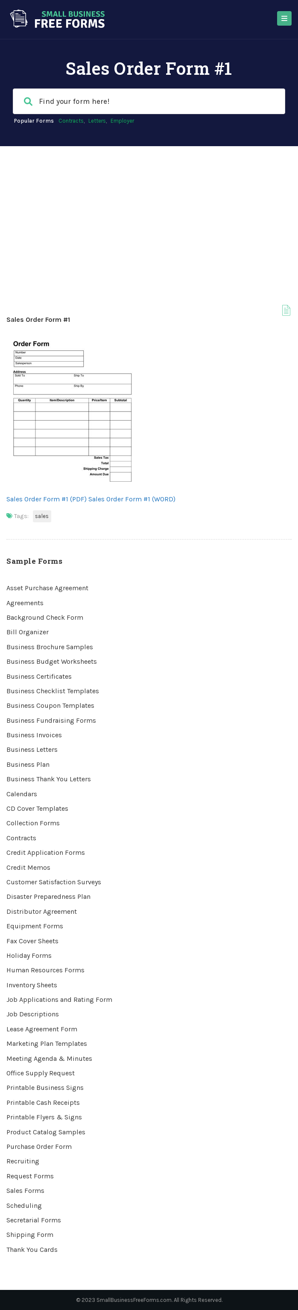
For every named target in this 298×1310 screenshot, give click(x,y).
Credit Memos (28, 867)
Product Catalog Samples (45, 1132)
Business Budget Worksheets (51, 661)
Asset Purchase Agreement (47, 588)
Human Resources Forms (45, 970)
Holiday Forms (29, 955)
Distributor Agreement (41, 911)
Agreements (25, 603)
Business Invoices (34, 735)
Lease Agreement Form (41, 1029)
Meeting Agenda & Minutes (49, 1058)
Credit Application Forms (45, 852)
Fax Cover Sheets (32, 941)
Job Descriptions (32, 1014)
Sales (42, 516)
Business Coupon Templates (50, 705)
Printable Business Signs (45, 1087)
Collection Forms (33, 823)
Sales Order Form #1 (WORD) (131, 499)
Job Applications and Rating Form (59, 999)
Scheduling (24, 1205)
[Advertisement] (149, 210)
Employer (122, 121)
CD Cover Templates (37, 808)
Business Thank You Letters (48, 779)
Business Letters (32, 749)
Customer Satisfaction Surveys (53, 882)
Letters (97, 121)
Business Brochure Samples (49, 647)
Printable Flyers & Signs (44, 1117)
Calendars (21, 794)
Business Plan (28, 764)
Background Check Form (44, 617)
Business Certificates (39, 676)
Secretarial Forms (33, 1220)
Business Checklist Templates (52, 691)
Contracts (71, 121)
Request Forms (30, 1176)
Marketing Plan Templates (46, 1043)
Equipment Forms (34, 926)
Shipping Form (29, 1235)
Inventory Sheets (31, 985)
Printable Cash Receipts (43, 1102)
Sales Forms (25, 1190)
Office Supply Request (40, 1073)
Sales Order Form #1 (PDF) (46, 499)
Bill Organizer (27, 632)
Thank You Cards (32, 1249)
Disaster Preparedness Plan (48, 896)
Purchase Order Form (39, 1146)
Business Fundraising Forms (51, 720)
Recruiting (22, 1161)
